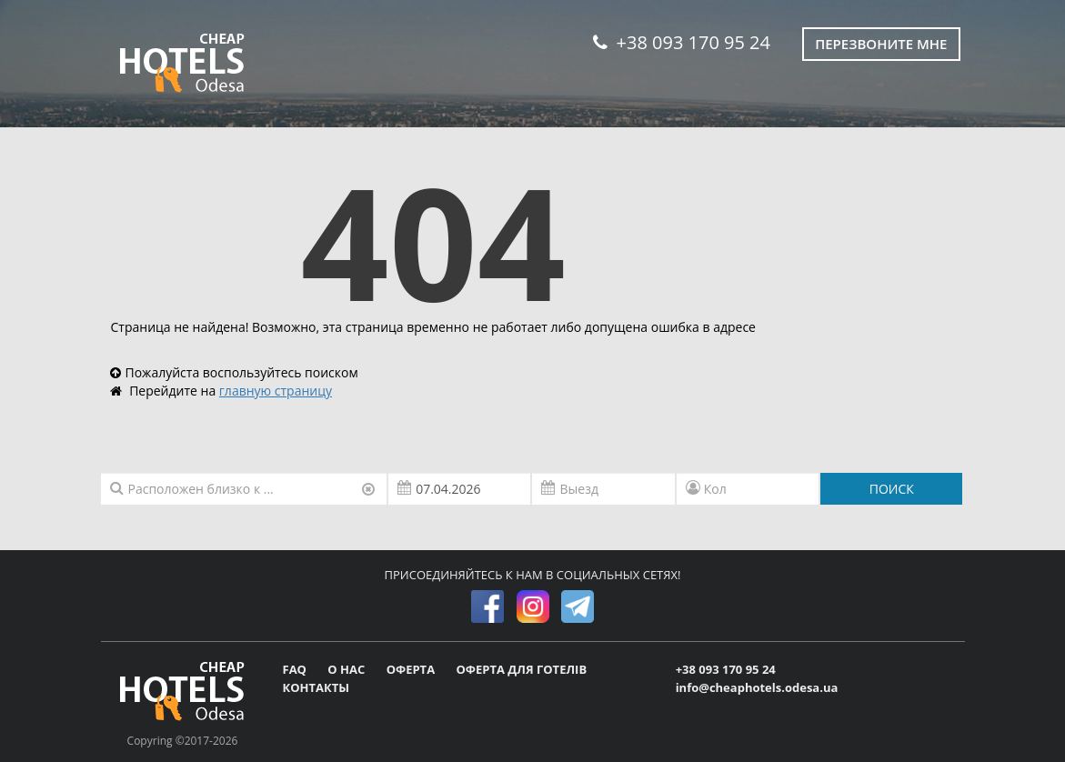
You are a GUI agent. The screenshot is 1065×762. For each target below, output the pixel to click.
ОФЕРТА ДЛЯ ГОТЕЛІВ (521, 669)
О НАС (347, 669)
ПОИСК (891, 488)
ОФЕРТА (412, 669)
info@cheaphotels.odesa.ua (757, 687)
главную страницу (275, 390)
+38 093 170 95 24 (681, 42)
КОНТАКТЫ (316, 687)
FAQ (296, 669)
